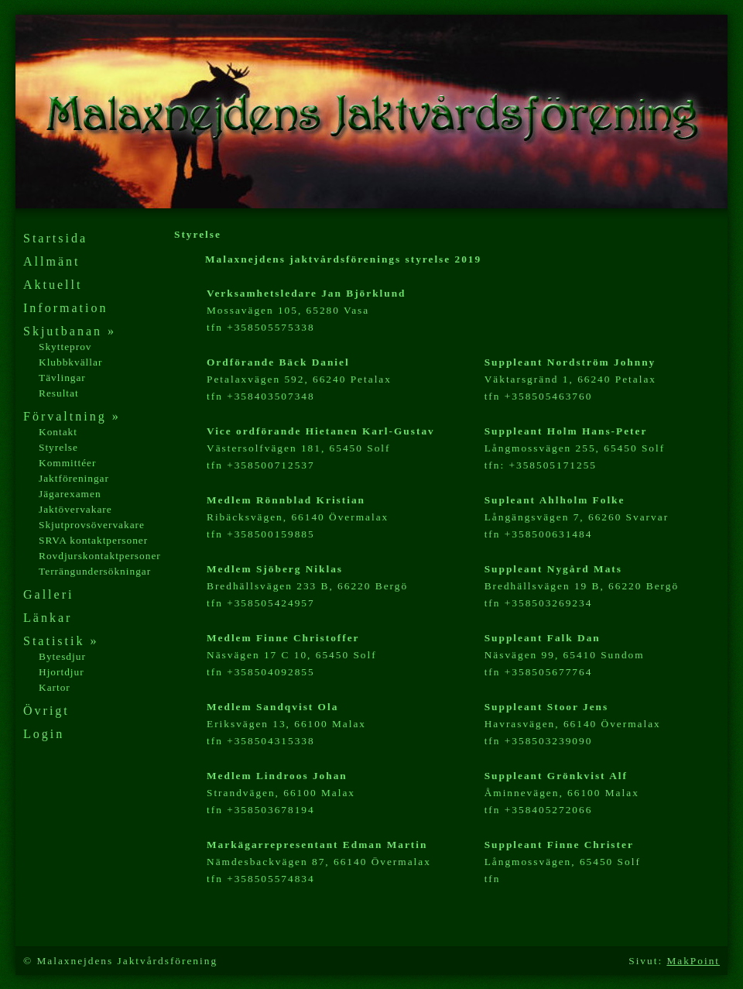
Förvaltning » (72, 416)
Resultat (59, 393)
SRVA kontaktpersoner (93, 540)
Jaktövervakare (75, 509)
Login (43, 733)
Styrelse (58, 447)
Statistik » (60, 640)
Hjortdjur (61, 672)
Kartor (54, 687)
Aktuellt (52, 284)
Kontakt (58, 432)
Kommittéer (67, 463)
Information (65, 307)
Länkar (47, 617)
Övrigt (46, 710)
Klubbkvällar (70, 362)
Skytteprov (65, 346)
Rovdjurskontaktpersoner (100, 555)
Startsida (55, 238)
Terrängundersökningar (95, 571)
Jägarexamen (70, 494)
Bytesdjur (62, 656)
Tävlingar (62, 377)
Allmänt (51, 261)
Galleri (48, 594)
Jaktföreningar (74, 478)
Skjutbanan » (69, 331)
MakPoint (693, 961)
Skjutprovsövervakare (92, 525)
